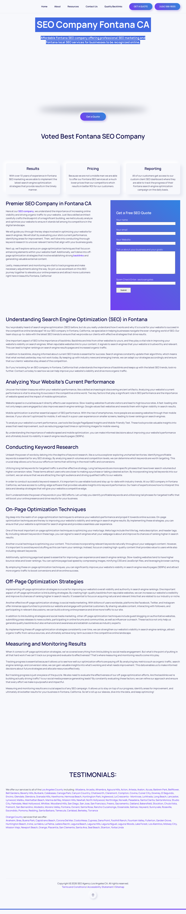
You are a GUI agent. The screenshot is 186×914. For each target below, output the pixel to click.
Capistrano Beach (45, 824)
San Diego (73, 807)
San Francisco (98, 807)
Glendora (30, 800)
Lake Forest (141, 828)
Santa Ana (81, 831)
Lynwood (11, 804)
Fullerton (150, 824)
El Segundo (167, 797)
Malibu (20, 804)
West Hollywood (31, 807)
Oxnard (75, 811)
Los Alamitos (155, 828)
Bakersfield (146, 807)
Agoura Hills (113, 794)
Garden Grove (163, 824)
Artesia (132, 794)
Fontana (65, 811)
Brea (18, 824)
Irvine (30, 828)
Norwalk (123, 804)
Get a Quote (93, 116)
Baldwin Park (160, 794)
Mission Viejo (13, 831)
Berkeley (82, 814)
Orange (43, 831)
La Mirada (147, 800)
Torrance (93, 814)
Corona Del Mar (64, 824)
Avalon (141, 794)
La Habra (38, 828)
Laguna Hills (93, 828)
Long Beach (160, 800)
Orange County (14, 821)
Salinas (134, 811)
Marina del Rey (53, 804)
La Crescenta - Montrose (127, 800)
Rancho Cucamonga (105, 811)
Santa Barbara (46, 814)
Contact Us (92, 6)
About (57, 6)
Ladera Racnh (62, 828)
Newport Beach (29, 831)
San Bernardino (24, 811)
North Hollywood (95, 804)
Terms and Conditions (74, 891)
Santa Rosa (87, 811)
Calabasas (50, 797)
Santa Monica (163, 804)
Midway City (170, 828)
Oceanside (123, 811)
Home (44, 6)
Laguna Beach (78, 828)
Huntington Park (92, 800)
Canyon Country (81, 797)
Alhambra (100, 794)
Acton (124, 794)
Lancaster (173, 800)
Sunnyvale (155, 811)
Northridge (112, 804)
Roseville (166, 811)
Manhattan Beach (34, 804)
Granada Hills (43, 800)
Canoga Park (64, 797)
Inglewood (107, 800)
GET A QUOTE (141, 6)
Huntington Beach (16, 828)
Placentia (53, 831)
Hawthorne (57, 800)
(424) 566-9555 (167, 6)
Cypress (92, 824)
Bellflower (173, 794)
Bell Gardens (12, 797)
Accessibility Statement (100, 891)
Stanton (105, 831)
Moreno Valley (52, 811)
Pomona (23, 814)
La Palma (49, 828)
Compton (123, 797)
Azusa (149, 794)
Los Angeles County (52, 794)
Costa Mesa (80, 824)
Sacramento (122, 807)
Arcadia (90, 794)
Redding (33, 814)
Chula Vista (170, 807)
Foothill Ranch (119, 824)
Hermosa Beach (73, 800)
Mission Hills (69, 804)
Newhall (81, 804)
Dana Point (104, 824)
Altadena (80, 794)
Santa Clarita (147, 804)
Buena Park (28, 824)
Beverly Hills (26, 797)
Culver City (144, 797)
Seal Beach (94, 831)
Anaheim (10, 824)
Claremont (111, 797)
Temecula (60, 814)
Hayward (143, 811)
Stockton (158, 807)
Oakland (134, 807)
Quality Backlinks (113, 6)
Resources (73, 6)
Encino (9, 800)
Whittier (45, 807)
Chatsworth (97, 797)
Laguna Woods (126, 828)
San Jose (85, 807)
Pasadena (133, 804)
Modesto (39, 811)
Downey (156, 797)
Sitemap (119, 891)
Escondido (11, 814)
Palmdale (16, 807)
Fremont (10, 811)
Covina (133, 797)
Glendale (19, 800)
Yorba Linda (117, 831)
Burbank (38, 797)
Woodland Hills (59, 807)
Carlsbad (72, 814)
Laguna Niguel (109, 828)
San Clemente (67, 831)
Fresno (110, 807)
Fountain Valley (136, 824)
